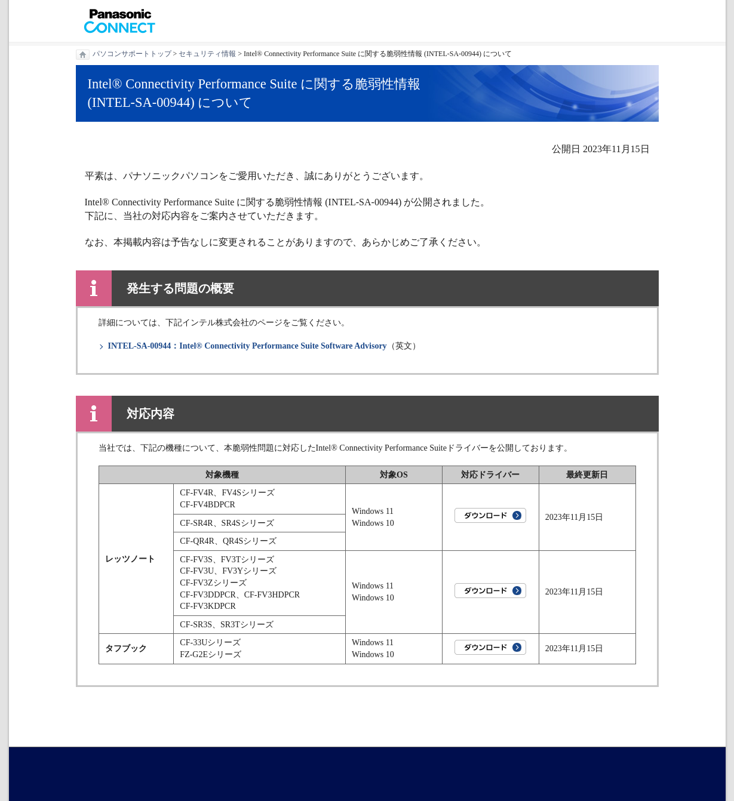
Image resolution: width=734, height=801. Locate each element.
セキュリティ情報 (207, 54)
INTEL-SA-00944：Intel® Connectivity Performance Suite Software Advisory (247, 345)
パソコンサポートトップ (132, 54)
